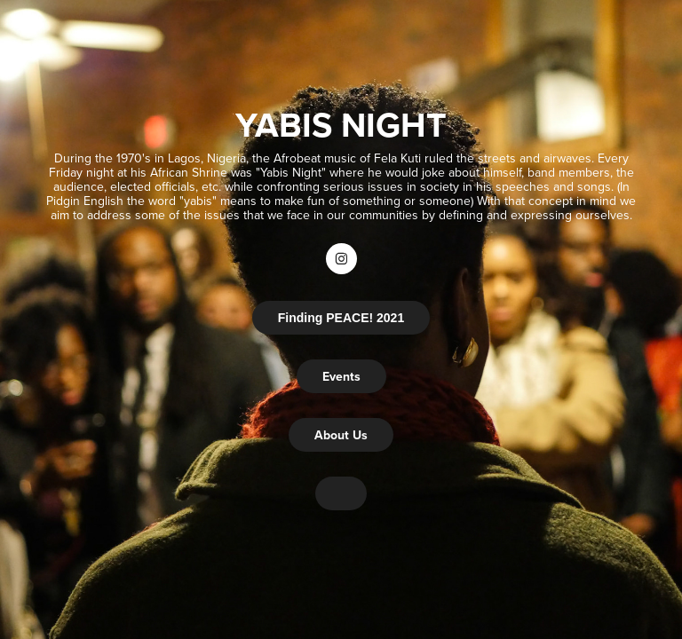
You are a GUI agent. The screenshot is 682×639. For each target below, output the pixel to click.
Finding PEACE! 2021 (341, 318)
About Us (341, 435)
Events (341, 376)
